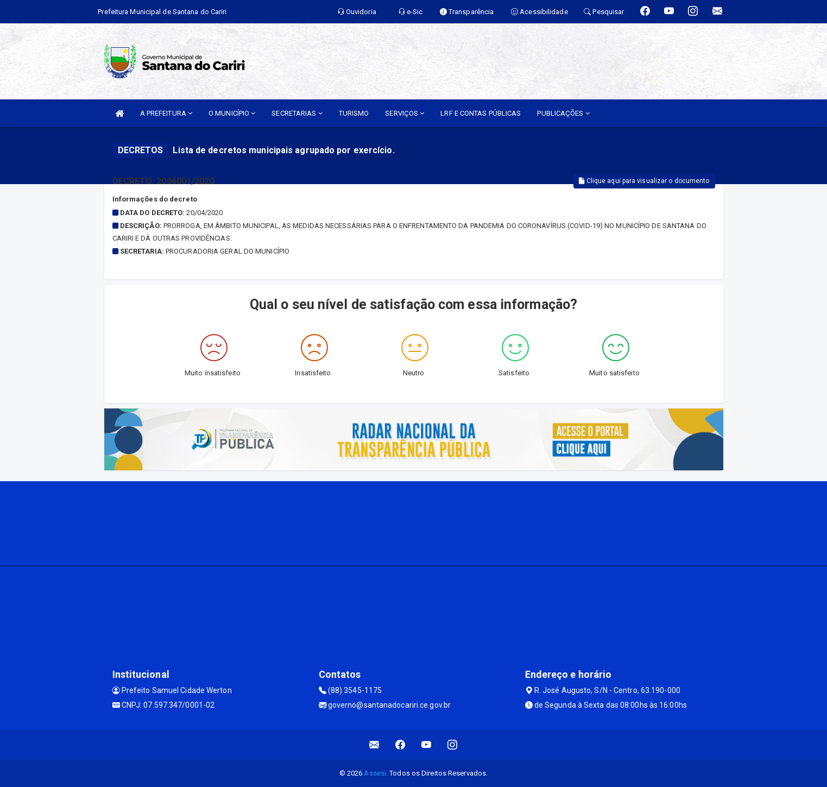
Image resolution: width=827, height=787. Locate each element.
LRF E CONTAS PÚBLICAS (480, 113)
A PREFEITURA (166, 113)
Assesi (375, 773)
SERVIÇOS (404, 113)
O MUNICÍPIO (232, 113)
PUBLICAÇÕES (563, 113)
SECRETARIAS (297, 113)
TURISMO (354, 113)
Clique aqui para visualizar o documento (644, 181)
